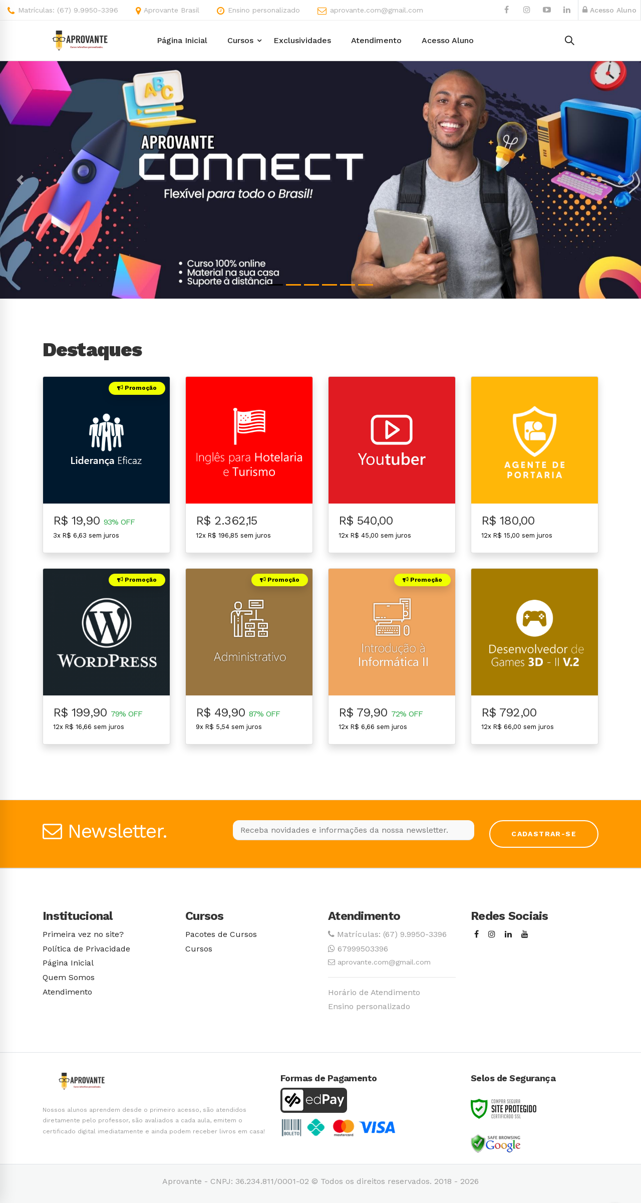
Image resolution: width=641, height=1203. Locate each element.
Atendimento (67, 992)
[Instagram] (492, 934)
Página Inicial (68, 963)
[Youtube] (525, 934)
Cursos (198, 948)
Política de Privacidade (86, 948)
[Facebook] (476, 934)
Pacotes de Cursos (221, 934)
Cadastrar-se (543, 834)
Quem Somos (69, 977)
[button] (20, 180)
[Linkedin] (508, 934)
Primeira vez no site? (83, 934)
